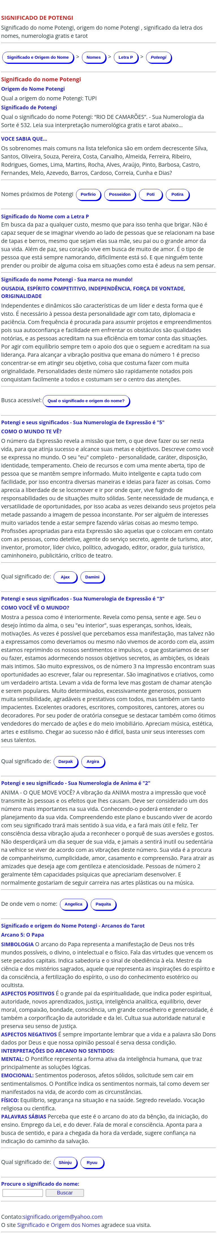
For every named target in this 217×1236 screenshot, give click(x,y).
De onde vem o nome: (29, 904)
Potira (178, 194)
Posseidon (120, 194)
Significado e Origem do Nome (38, 57)
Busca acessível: (21, 400)
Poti (151, 194)
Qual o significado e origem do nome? (86, 400)
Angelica (74, 904)
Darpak (65, 761)
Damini (92, 577)
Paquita (103, 904)
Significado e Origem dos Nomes (58, 1225)
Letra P (126, 57)
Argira (93, 761)
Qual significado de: (26, 576)
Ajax (65, 577)
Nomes (94, 57)
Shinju (65, 1162)
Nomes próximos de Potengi (37, 194)
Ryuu (92, 1162)
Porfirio (88, 194)
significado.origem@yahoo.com (63, 1216)
